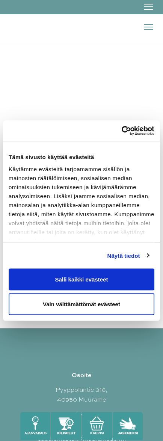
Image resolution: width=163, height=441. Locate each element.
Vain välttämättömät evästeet (81, 304)
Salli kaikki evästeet (81, 279)
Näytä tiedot (123, 255)
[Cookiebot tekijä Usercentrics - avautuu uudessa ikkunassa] (121, 130)
